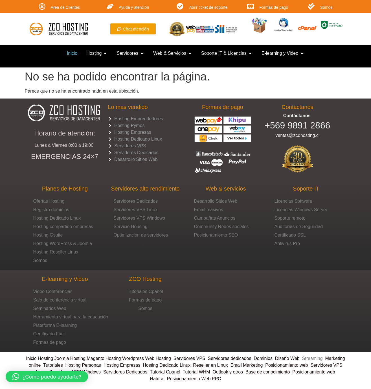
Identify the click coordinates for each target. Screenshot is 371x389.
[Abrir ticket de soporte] (180, 6)
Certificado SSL (290, 235)
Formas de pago (273, 7)
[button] (47, 376)
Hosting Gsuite (48, 235)
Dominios (264, 358)
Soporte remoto (290, 218)
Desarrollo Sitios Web (216, 201)
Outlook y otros (228, 372)
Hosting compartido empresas (63, 226)
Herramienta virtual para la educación (70, 316)
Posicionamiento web (286, 365)
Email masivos (208, 209)
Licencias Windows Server (301, 209)
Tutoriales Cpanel (145, 291)
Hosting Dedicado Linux (57, 218)
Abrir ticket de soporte (208, 7)
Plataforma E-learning (55, 325)
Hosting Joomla (53, 358)
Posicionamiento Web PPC (194, 378)
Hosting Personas (83, 365)
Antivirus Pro (287, 243)
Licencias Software (293, 201)
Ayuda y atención (134, 7)
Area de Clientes (65, 7)
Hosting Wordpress (125, 358)
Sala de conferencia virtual (60, 300)
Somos (326, 7)
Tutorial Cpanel (165, 372)
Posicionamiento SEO (216, 235)
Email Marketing (246, 365)
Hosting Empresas (122, 365)
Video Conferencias (53, 291)
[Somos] (311, 6)
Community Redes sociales (221, 226)
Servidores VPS (189, 358)
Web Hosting (158, 358)
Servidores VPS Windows (139, 218)
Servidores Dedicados (136, 201)
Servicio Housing (131, 226)
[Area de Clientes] (42, 6)
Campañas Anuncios (215, 218)
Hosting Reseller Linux (55, 252)
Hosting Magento (87, 358)
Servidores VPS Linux (136, 209)
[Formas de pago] (250, 6)
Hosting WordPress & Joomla (62, 243)
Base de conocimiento (267, 372)
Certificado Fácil (49, 333)
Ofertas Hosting (49, 201)
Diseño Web (287, 358)
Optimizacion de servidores (141, 235)
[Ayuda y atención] (110, 6)
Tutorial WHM (196, 372)
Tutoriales (54, 365)
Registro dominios (51, 209)
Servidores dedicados (229, 358)
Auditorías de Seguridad (299, 226)
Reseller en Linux (210, 365)
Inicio (32, 358)
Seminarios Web (49, 308)
